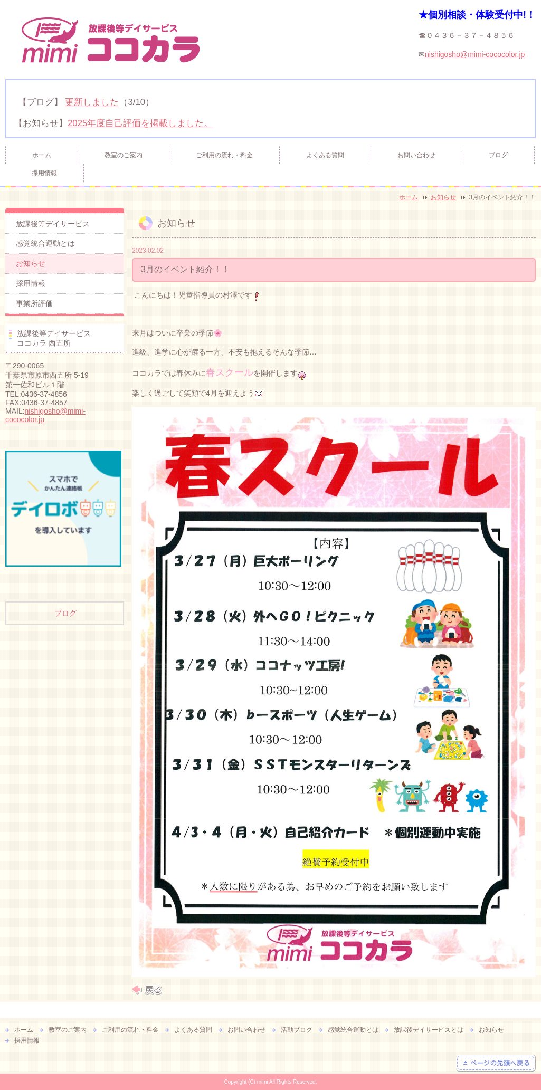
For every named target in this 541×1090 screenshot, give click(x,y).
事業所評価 (34, 303)
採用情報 (44, 173)
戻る (147, 990)
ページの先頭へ (496, 1063)
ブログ (498, 155)
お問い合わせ (416, 155)
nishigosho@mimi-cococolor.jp (475, 54)
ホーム (41, 155)
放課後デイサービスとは (428, 1030)
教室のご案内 (124, 155)
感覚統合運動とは (45, 243)
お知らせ (443, 197)
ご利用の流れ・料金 (224, 155)
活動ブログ (296, 1030)
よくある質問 (325, 155)
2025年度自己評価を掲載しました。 (140, 123)
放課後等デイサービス (53, 223)
